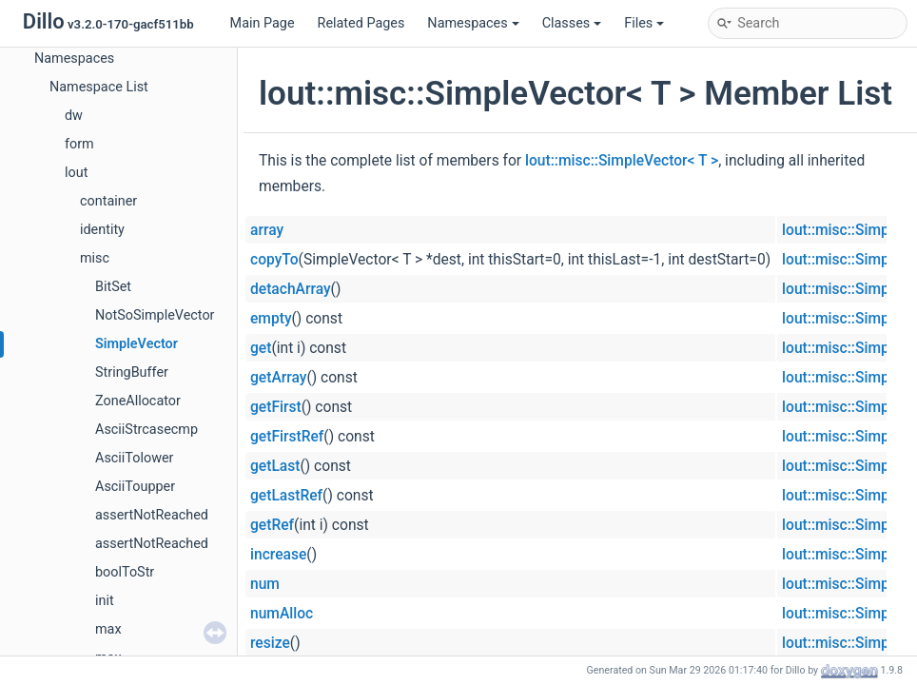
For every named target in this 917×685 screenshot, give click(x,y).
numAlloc (281, 613)
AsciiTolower (134, 458)
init (104, 601)
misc (94, 258)
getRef (272, 525)
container (108, 201)
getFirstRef (286, 436)
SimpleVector (136, 344)
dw (74, 116)
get (260, 348)
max (108, 629)
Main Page (262, 23)
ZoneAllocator (138, 401)
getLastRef (286, 495)
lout (76, 173)
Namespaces (472, 23)
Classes (572, 23)
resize (270, 643)
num (265, 584)
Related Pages (361, 23)
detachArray (290, 289)
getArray (278, 377)
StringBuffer (131, 372)
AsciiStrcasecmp (146, 429)
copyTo (274, 259)
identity (102, 230)
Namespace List (98, 87)
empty (271, 318)
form (79, 144)
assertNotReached (151, 515)
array (266, 230)
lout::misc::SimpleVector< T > (621, 160)
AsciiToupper (135, 487)
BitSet (113, 287)
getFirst (276, 407)
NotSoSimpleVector (154, 315)
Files (644, 23)
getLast (275, 466)
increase (278, 554)
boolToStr (124, 572)
